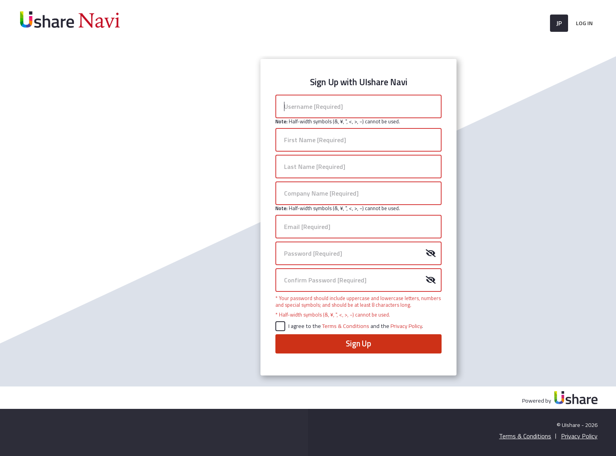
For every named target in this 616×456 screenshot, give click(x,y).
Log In (584, 23)
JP (559, 23)
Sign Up (358, 343)
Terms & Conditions (346, 326)
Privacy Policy (406, 326)
